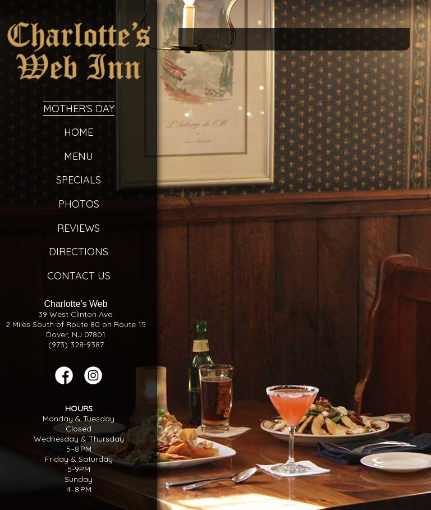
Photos (78, 203)
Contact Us (79, 275)
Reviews (78, 228)
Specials (78, 179)
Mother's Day (78, 108)
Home (78, 132)
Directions (78, 251)
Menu (78, 156)
